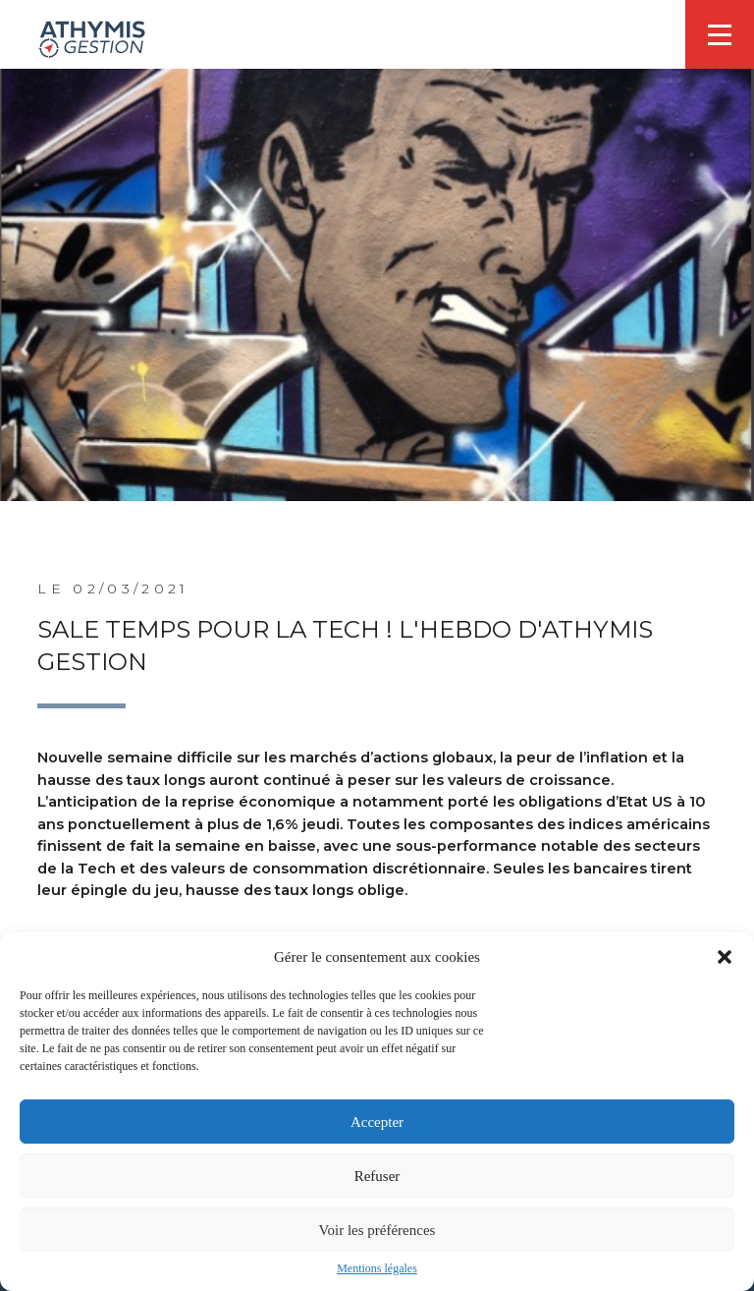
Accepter (377, 1122)
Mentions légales (377, 1268)
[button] (724, 957)
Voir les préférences (377, 1230)
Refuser (377, 1176)
